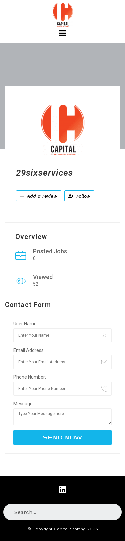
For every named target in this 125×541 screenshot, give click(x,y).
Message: (23, 403)
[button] (62, 33)
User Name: (25, 323)
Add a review (38, 196)
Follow (79, 196)
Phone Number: (29, 377)
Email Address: (29, 350)
